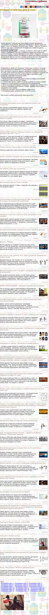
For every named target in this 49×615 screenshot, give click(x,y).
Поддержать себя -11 (22, 588)
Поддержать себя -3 (35, 583)
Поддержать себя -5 (21, 584)
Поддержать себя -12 (37, 588)
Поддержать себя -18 (37, 591)
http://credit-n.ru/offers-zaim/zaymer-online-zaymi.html (17, 95)
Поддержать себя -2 (21, 583)
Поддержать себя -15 (37, 589)
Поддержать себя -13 (7, 589)
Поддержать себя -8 (21, 586)
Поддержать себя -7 (7, 586)
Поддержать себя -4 (7, 584)
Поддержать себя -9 (35, 586)
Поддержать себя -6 (35, 584)
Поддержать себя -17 (22, 591)
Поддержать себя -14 (22, 589)
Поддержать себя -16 (7, 591)
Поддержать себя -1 (7, 583)
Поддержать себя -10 (7, 588)
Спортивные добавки (37, 1)
